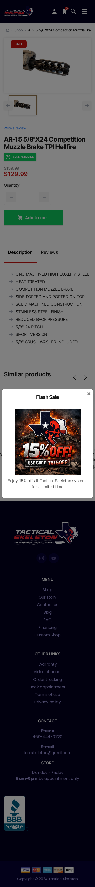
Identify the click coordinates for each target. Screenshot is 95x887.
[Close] (88, 393)
